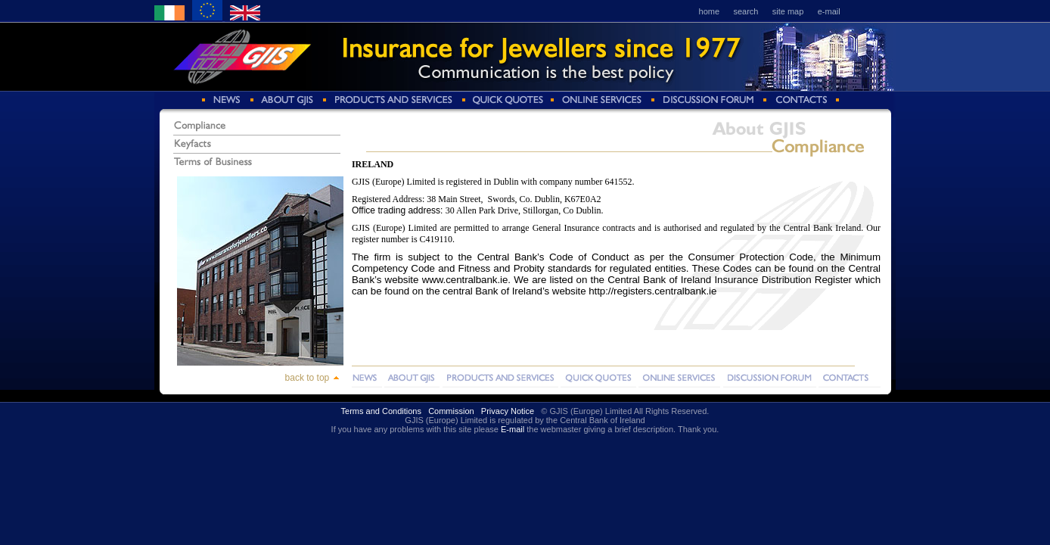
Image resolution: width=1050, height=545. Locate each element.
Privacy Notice (507, 411)
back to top (312, 377)
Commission (451, 411)
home (709, 11)
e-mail (829, 11)
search (745, 11)
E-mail (512, 429)
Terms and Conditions (381, 411)
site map (788, 11)
